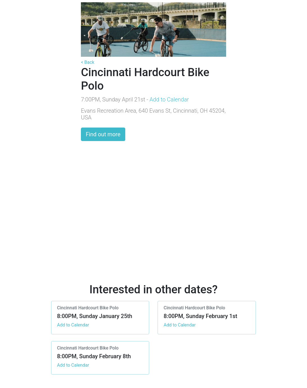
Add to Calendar (169, 99)
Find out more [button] (103, 134)
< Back (87, 62)
